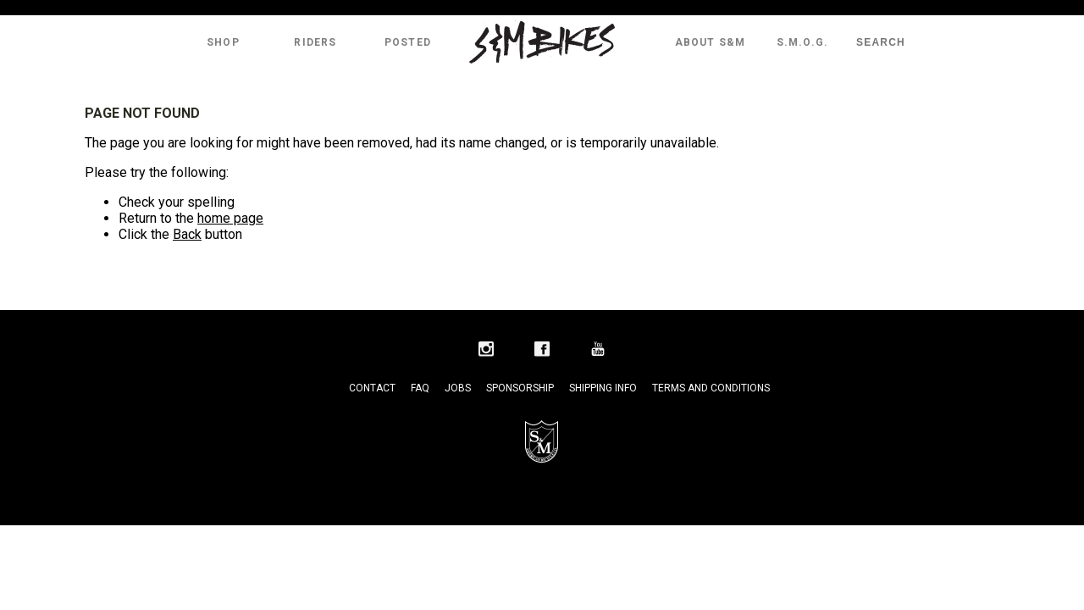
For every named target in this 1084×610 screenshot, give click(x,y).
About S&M (710, 42)
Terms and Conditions (711, 388)
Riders (315, 42)
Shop (223, 42)
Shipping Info (603, 388)
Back (187, 234)
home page (230, 218)
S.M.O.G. (803, 42)
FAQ (420, 388)
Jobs (458, 388)
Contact (372, 388)
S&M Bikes (542, 42)
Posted (407, 42)
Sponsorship (520, 388)
